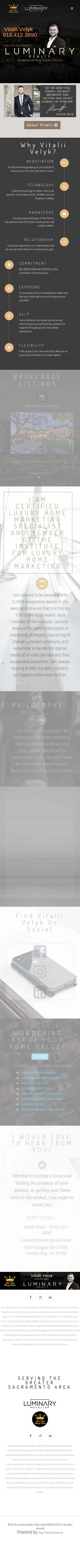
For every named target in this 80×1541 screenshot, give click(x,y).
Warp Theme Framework (50, 1532)
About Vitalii (42, 125)
